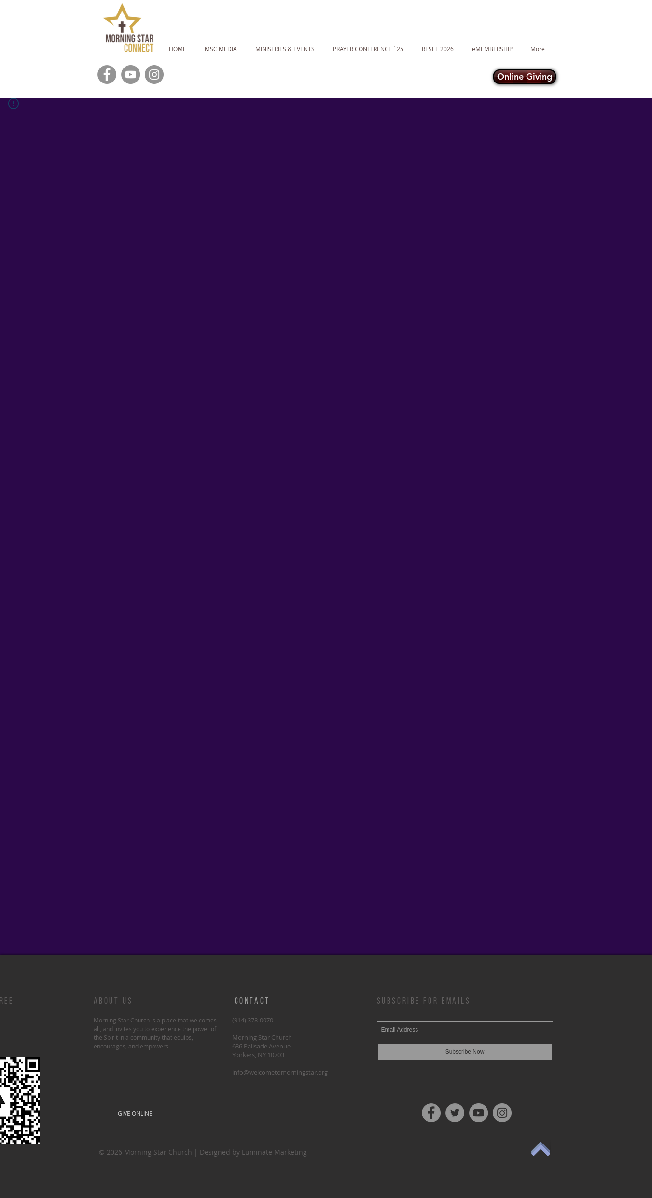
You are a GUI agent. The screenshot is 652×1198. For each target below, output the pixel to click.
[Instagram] (154, 74)
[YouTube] (130, 74)
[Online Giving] (524, 76)
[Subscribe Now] (465, 1052)
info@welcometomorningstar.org (280, 1072)
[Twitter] (454, 1112)
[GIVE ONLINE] (135, 1113)
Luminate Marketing (274, 1152)
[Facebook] (106, 74)
